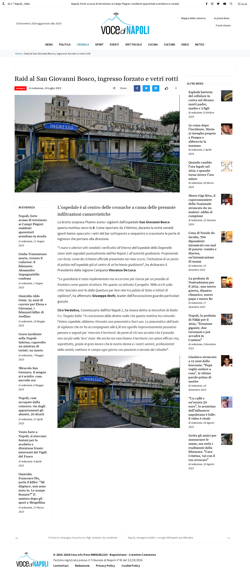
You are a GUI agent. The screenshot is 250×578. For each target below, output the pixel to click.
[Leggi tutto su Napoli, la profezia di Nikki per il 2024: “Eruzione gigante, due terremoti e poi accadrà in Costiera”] (202, 328)
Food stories (223, 25)
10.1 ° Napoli (16, 3)
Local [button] (242, 4)
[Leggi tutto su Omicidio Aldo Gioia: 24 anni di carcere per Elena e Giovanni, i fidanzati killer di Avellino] (33, 306)
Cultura (169, 44)
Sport (99, 44)
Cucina (153, 44)
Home (18, 53)
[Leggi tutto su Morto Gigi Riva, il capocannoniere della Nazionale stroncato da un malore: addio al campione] (202, 206)
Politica (65, 44)
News (49, 44)
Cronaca (83, 44)
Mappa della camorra (193, 18)
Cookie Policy (130, 565)
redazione (37, 88)
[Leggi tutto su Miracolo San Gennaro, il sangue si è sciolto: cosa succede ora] (33, 374)
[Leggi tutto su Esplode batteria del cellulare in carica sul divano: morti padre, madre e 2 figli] (202, 100)
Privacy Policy (105, 565)
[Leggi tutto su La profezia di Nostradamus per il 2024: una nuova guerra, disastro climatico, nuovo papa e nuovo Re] (202, 289)
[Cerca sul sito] (206, 4)
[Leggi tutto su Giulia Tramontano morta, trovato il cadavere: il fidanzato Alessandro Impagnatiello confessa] (33, 266)
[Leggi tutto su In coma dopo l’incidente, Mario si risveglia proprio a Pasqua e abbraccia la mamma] (202, 135)
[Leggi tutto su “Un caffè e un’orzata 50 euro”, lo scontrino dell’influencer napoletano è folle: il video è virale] (202, 409)
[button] (231, 4)
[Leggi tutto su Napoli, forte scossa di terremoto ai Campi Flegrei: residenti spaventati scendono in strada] (33, 226)
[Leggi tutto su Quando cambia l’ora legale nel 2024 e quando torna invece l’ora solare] (202, 171)
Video (185, 44)
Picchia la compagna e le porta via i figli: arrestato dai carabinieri (82, 537)
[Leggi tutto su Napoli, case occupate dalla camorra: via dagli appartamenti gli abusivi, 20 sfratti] (33, 406)
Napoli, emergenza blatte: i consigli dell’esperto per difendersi (160, 537)
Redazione (82, 565)
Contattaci (61, 565)
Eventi (114, 44)
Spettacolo (133, 44)
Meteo (199, 44)
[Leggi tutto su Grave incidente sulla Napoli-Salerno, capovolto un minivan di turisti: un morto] (33, 342)
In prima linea (221, 18)
